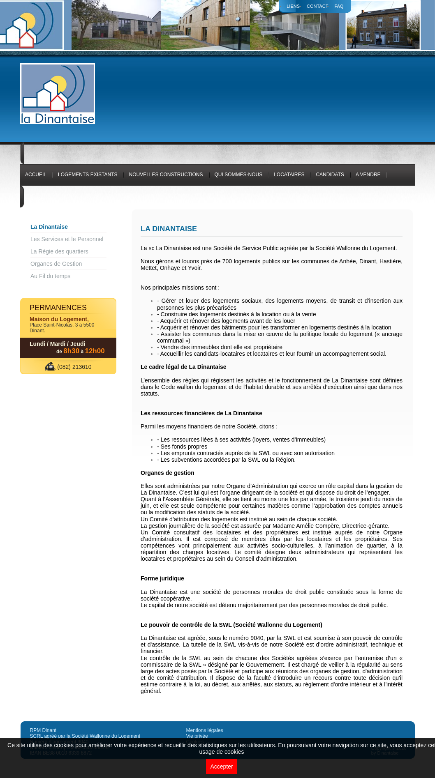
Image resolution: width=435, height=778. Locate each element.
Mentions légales (204, 730)
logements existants (87, 174)
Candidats (330, 174)
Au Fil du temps (50, 276)
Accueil (35, 174)
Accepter (221, 766)
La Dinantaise (49, 226)
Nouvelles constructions (166, 174)
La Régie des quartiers (59, 251)
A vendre (368, 174)
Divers (34, 200)
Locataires (289, 174)
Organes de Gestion (56, 263)
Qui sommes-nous (239, 174)
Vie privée (197, 736)
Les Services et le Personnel (66, 239)
